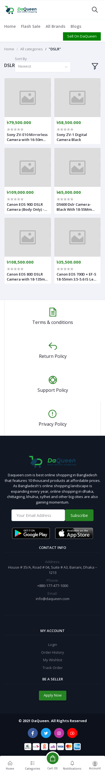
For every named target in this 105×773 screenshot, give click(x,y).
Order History (52, 652)
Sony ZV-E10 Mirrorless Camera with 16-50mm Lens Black (27, 137)
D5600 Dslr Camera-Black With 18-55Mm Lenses (74, 207)
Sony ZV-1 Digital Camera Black (72, 137)
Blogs (76, 26)
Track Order (53, 667)
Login (52, 644)
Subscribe (79, 515)
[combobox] (43, 67)
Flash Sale (30, 26)
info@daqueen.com (52, 598)
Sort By (21, 58)
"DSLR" (55, 48)
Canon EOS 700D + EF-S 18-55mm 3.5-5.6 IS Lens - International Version (77, 277)
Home (10, 26)
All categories (31, 48)
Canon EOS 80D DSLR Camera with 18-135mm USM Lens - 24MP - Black (27, 277)
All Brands (55, 26)
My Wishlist (52, 659)
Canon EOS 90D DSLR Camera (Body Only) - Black (25, 207)
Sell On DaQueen (82, 36)
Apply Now (53, 695)
